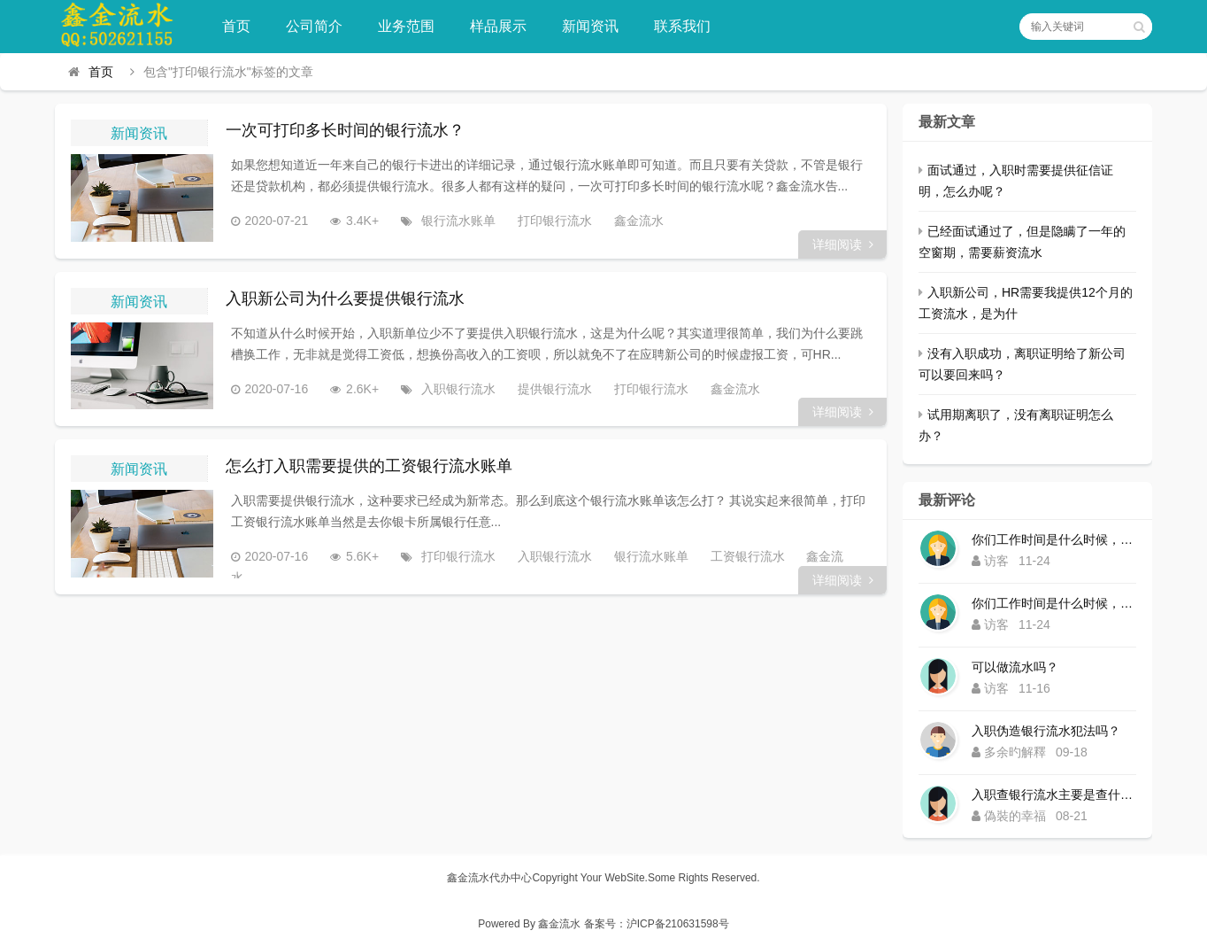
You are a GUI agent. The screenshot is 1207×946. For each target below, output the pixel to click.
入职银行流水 (452, 389)
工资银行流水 (741, 557)
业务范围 (408, 26)
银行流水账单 (452, 220)
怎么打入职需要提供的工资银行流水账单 (369, 467)
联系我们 (684, 26)
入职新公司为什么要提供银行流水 (345, 298)
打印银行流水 (548, 220)
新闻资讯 (592, 26)
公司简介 (316, 26)
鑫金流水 (632, 220)
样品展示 (500, 26)
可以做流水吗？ (1015, 667)
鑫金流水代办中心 (489, 878)
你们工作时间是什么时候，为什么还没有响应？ (1054, 539)
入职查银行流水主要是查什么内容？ (1054, 794)
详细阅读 (842, 244)
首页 (238, 26)
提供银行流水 (548, 389)
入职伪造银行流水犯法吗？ (1046, 731)
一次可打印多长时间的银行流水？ (345, 130)
